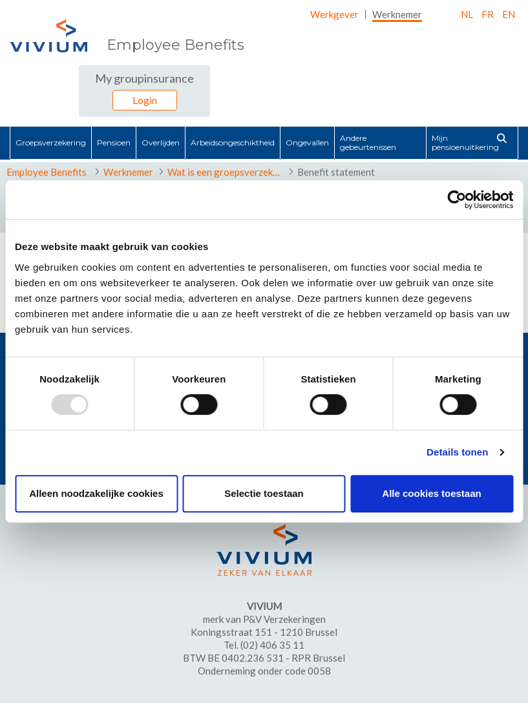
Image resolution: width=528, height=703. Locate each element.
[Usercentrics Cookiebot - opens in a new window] (456, 199)
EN (508, 14)
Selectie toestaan (264, 493)
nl (467, 14)
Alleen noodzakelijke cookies (96, 493)
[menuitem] (334, 14)
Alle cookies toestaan (431, 493)
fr (487, 14)
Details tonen (457, 451)
